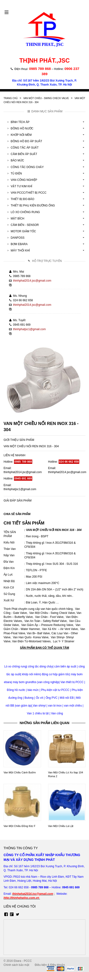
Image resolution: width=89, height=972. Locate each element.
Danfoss (15, 237)
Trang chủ (11, 98)
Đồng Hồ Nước (19, 128)
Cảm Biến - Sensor (22, 225)
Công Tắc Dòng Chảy (25, 167)
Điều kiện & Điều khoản (50, 965)
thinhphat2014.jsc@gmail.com (32, 280)
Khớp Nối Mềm (19, 135)
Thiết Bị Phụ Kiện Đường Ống (30, 205)
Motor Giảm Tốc (21, 231)
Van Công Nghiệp (21, 180)
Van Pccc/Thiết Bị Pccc (26, 192)
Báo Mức (15, 160)
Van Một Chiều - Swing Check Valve (46, 98)
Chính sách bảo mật (16, 965)
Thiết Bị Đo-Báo (20, 199)
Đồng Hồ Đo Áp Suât (24, 141)
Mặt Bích (15, 218)
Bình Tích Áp (17, 122)
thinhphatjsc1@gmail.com (29, 329)
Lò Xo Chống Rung (23, 212)
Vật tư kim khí (19, 186)
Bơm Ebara (17, 244)
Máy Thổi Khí (18, 250)
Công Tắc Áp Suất (22, 147)
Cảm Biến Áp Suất (21, 154)
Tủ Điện (14, 173)
